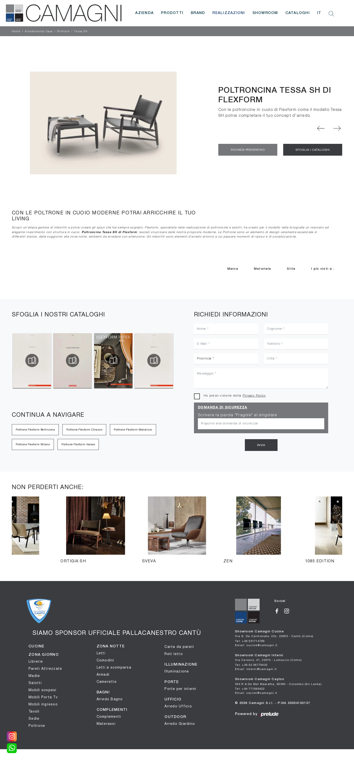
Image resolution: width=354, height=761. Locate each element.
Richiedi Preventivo (248, 149)
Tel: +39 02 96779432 (251, 664)
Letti (101, 653)
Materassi (106, 724)
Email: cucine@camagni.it (256, 645)
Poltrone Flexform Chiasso (84, 429)
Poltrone (63, 31)
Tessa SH (81, 31)
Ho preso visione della (235, 395)
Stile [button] (291, 269)
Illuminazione (176, 671)
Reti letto (173, 654)
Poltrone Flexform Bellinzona (35, 429)
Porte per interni (180, 689)
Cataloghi (297, 13)
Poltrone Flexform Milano (33, 444)
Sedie (34, 718)
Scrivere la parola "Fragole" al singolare (237, 415)
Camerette (107, 682)
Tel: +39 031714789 (250, 640)
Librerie (36, 661)
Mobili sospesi (43, 690)
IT (319, 13)
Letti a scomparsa (114, 667)
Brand (198, 13)
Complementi (109, 716)
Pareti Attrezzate (45, 669)
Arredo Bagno (110, 699)
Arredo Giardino (179, 724)
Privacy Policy (254, 395)
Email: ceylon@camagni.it (256, 692)
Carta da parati (179, 647)
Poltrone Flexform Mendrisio (133, 429)
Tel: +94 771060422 (250, 688)
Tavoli (34, 711)
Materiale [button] (262, 269)
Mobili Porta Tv (43, 697)
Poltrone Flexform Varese (78, 444)
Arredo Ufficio (178, 706)
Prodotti (172, 13)
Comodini (105, 660)
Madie (34, 676)
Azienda (144, 13)
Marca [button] (232, 269)
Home (16, 31)
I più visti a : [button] (322, 269)
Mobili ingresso (43, 704)
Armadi (103, 674)
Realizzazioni (228, 13)
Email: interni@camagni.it (256, 669)
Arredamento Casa (39, 31)
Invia (261, 445)
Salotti (35, 683)
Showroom (265, 13)
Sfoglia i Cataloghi (312, 149)
